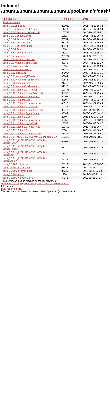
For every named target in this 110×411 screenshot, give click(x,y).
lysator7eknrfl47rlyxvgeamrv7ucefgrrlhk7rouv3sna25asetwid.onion (35, 183)
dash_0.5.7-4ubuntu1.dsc (16, 66)
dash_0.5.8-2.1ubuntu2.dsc (17, 36)
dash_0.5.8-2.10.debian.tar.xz (18, 52)
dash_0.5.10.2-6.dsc (13, 174)
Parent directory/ (11, 22)
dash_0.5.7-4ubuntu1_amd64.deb (20, 63)
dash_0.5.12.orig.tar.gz (14, 73)
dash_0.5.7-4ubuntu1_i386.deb (19, 59)
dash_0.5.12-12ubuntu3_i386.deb (20, 89)
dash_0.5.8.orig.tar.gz (14, 26)
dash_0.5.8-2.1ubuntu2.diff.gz (18, 39)
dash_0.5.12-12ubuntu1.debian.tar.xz (22, 133)
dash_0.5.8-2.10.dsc (13, 49)
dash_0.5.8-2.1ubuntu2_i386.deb (20, 29)
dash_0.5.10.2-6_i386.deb (16, 167)
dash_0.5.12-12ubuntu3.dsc (17, 100)
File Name (8, 19)
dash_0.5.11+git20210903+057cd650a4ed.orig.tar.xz (30, 137)
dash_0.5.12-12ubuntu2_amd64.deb (21, 113)
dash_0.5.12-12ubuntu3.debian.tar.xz (22, 103)
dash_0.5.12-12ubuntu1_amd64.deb (21, 127)
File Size (66, 19)
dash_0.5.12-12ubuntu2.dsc (17, 116)
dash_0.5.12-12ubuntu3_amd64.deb (21, 96)
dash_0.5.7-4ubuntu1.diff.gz (17, 69)
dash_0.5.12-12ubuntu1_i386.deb (20, 123)
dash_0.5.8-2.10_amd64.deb (18, 46)
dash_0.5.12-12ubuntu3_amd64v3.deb (23, 93)
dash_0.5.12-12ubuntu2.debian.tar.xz (22, 120)
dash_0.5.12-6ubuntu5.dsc (16, 83)
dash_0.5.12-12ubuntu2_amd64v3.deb (23, 110)
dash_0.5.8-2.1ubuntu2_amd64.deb (21, 32)
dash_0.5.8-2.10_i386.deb (16, 42)
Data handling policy (11, 189)
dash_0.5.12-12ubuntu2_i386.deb (20, 106)
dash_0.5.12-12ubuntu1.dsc (17, 130)
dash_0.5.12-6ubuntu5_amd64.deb (21, 79)
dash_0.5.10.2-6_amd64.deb (18, 171)
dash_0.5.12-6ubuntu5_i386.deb (19, 76)
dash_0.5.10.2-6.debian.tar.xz (18, 178)
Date (85, 19)
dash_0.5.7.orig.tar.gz (14, 56)
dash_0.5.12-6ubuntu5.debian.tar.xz (21, 86)
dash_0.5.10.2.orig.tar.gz (15, 164)
